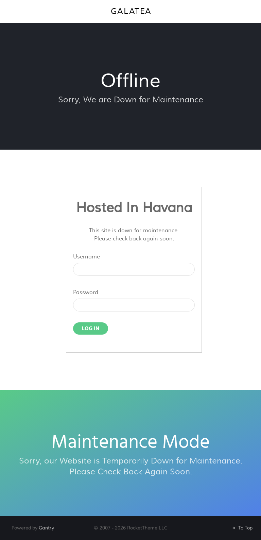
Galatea (131, 11)
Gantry (46, 528)
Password (85, 292)
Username (86, 256)
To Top (242, 528)
